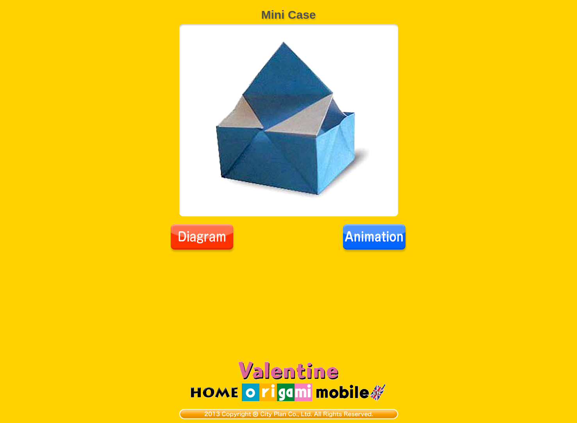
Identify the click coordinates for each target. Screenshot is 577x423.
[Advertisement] (288, 312)
